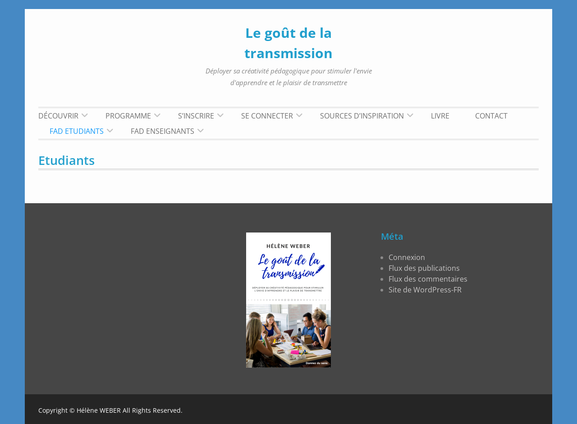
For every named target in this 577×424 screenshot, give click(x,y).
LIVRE (440, 116)
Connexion (407, 257)
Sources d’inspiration (362, 116)
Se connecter (267, 116)
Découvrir (58, 116)
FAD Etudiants (77, 131)
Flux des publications (424, 268)
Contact (491, 116)
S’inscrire (196, 116)
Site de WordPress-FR (425, 290)
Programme (128, 116)
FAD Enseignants (162, 131)
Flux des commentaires (428, 279)
